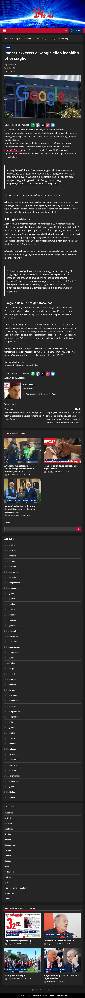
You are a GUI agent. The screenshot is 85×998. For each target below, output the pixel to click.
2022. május (9, 797)
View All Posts (50, 394)
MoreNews (50, 995)
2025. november (11, 572)
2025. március (10, 615)
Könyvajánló (9, 845)
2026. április (9, 545)
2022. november (11, 765)
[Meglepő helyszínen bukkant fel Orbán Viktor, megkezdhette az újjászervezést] (22, 491)
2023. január (9, 754)
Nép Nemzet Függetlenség (17, 940)
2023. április (9, 738)
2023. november (11, 700)
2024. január (9, 690)
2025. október (10, 577)
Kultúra (7, 861)
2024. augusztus (11, 652)
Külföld (26, 460)
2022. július (9, 786)
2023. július (9, 722)
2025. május (9, 604)
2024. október (10, 641)
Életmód (17, 500)
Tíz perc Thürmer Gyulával (15, 888)
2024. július (9, 658)
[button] (4, 30)
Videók (7, 898)
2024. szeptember (12, 647)
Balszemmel (9, 813)
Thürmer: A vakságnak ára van (59, 940)
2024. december (11, 631)
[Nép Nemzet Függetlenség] (22, 925)
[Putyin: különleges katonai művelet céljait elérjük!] (62, 960)
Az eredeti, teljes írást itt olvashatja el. (22, 365)
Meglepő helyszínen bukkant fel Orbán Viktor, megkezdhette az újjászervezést (20, 509)
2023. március (10, 743)
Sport (6, 882)
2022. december (11, 759)
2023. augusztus (11, 717)
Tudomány (9, 893)
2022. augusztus (11, 781)
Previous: (23, 414)
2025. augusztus (11, 588)
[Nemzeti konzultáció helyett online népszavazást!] (62, 450)
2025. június (9, 599)
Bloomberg (48, 195)
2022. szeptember (12, 776)
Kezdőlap (48, 990)
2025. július (9, 593)
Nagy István (10, 944)
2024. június (9, 663)
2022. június (9, 792)
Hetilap (7, 834)
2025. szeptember (12, 582)
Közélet (8, 47)
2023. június (9, 727)
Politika (34, 460)
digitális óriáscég (14, 150)
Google (12, 404)
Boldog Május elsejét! (15, 975)
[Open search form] (66, 30)
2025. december (11, 566)
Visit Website (31, 394)
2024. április (9, 674)
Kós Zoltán (9, 474)
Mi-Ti (6, 866)
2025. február (10, 620)
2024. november (11, 636)
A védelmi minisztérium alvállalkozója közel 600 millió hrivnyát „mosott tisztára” (19, 468)
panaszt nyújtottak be (25, 205)
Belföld (48, 460)
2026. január (9, 561)
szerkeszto (10, 64)
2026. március (10, 550)
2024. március (10, 679)
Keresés (8, 522)
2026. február (10, 556)
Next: (61, 416)
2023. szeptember (12, 711)
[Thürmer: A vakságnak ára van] (62, 925)
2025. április (9, 609)
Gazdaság (10, 460)
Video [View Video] (75, 30)
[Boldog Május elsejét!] (22, 960)
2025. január (9, 625)
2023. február (10, 749)
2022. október (10, 770)
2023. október (10, 706)
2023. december (11, 695)
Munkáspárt (37, 990)
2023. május (9, 733)
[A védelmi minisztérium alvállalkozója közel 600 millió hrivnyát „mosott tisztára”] (22, 450)
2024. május (9, 668)
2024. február (10, 684)
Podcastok (9, 872)
